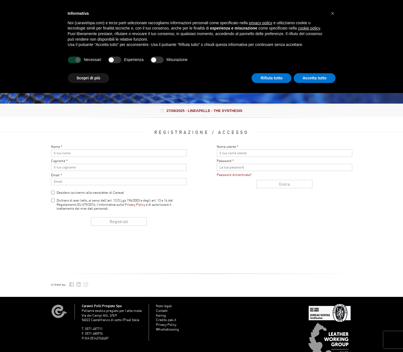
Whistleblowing (167, 329)
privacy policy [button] (260, 23)
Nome (56, 147)
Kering (161, 315)
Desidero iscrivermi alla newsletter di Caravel (90, 192)
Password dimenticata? (234, 175)
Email (56, 175)
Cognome (59, 161)
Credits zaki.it (166, 320)
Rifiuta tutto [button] (271, 78)
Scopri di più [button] (88, 78)
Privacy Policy (135, 204)
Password (225, 161)
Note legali (164, 306)
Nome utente (227, 147)
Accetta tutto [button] (315, 78)
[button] (332, 13)
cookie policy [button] (309, 28)
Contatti (162, 311)
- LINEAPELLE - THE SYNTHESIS (201, 111)
